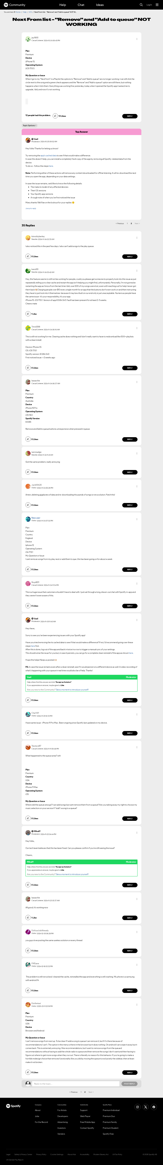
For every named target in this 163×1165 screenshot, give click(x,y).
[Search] (141, 5)
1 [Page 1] (127, 223)
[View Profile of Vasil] (36, 618)
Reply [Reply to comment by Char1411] (130, 733)
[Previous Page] (119, 223)
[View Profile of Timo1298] (35, 326)
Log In (149, 4)
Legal (8, 1154)
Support (83, 1110)
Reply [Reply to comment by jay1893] (130, 116)
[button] (137, 39)
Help (62, 5)
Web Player (85, 1116)
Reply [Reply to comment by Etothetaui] (130, 1072)
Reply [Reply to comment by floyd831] (130, 606)
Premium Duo (109, 1116)
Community (14, 5)
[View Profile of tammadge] (36, 452)
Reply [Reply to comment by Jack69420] (130, 505)
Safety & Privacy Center (23, 1154)
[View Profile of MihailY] (37, 831)
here (33, 646)
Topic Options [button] (29, 125)
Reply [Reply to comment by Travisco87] (130, 818)
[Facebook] (154, 1107)
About (37, 1110)
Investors (61, 1128)
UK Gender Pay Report (14, 1160)
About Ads (71, 1154)
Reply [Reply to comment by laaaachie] (130, 439)
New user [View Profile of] (35, 517)
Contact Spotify (87, 1128)
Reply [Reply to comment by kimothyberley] (130, 256)
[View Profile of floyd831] (35, 582)
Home (18, 12)
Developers (62, 1116)
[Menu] (157, 5)
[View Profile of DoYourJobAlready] (40, 930)
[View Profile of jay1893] (34, 37)
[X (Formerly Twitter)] (146, 1107)
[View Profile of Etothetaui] (36, 1003)
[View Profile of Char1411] (35, 712)
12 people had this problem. (38, 115)
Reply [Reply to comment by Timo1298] (130, 368)
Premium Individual (111, 1110)
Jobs (37, 1116)
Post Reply (129, 1083)
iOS (30, 12)
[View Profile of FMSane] (35, 963)
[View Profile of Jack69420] (36, 484)
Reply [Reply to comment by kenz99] (130, 314)
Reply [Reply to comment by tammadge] (130, 472)
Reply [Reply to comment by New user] (130, 569)
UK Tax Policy (117, 1154)
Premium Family (110, 1122)
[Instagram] (137, 1107)
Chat (81, 5)
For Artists (62, 1110)
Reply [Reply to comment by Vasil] (130, 700)
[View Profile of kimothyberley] (38, 236)
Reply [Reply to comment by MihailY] (130, 885)
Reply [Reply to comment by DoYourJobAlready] (130, 950)
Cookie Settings (56, 1154)
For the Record (41, 1122)
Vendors (61, 1133)
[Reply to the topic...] (75, 1083)
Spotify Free (108, 1133)
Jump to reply (30, 208)
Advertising (62, 1122)
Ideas (100, 5)
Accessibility (84, 1154)
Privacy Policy (41, 1154)
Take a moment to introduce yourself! (72, 689)
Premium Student (110, 1128)
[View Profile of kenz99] (34, 269)
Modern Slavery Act (100, 1154)
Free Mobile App (87, 1122)
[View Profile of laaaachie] (35, 380)
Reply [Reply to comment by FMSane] (130, 990)
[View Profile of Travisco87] (36, 745)
